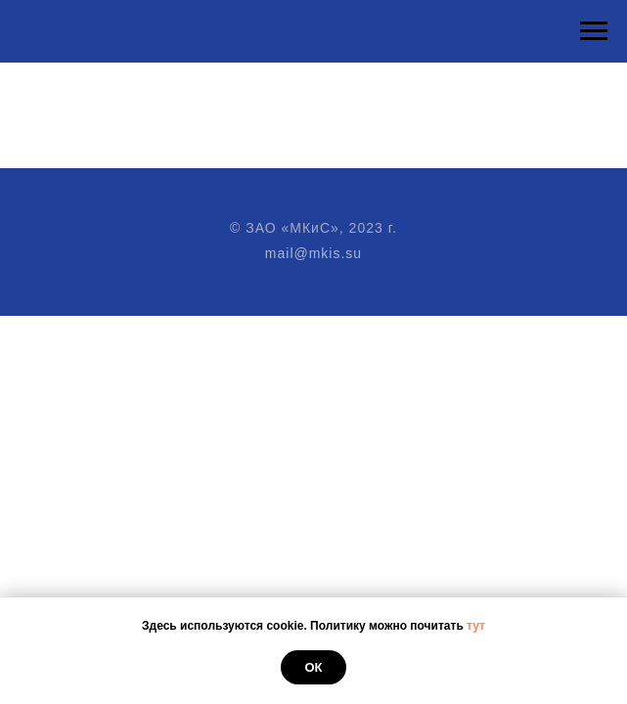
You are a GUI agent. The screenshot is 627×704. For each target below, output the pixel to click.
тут (476, 626)
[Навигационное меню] (593, 31)
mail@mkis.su (313, 253)
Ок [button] (313, 667)
